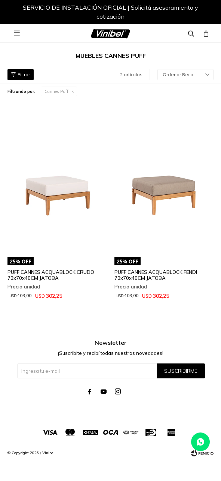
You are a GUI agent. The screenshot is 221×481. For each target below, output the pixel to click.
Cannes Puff (56, 91)
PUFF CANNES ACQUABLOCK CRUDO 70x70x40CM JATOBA (50, 275)
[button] (200, 13)
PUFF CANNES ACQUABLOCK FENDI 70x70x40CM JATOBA (155, 275)
